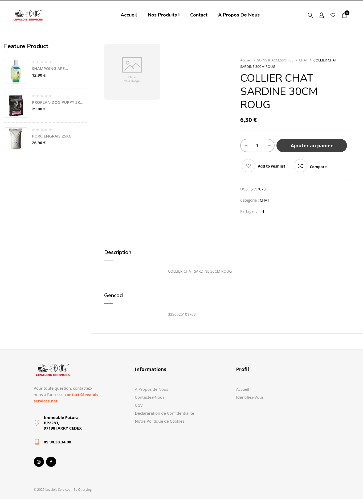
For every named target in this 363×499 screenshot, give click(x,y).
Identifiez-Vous (250, 397)
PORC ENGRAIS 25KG (52, 136)
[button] (345, 15)
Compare (318, 166)
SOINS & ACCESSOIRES (275, 60)
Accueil (246, 60)
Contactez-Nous (149, 397)
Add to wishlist (271, 166)
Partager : (248, 211)
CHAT (303, 60)
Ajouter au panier (312, 145)
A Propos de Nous (151, 389)
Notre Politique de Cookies (159, 421)
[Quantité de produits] (257, 145)
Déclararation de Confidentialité (164, 413)
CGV (138, 405)
